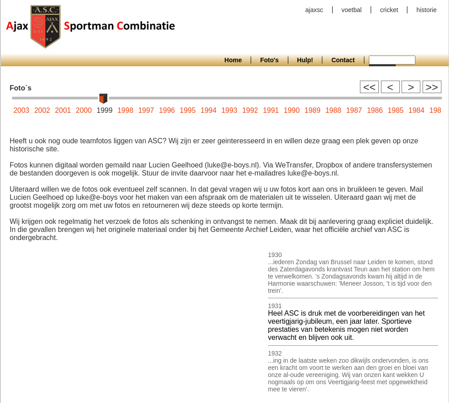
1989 (312, 110)
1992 (250, 110)
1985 (396, 110)
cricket (389, 9)
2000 (84, 110)
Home (233, 60)
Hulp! (305, 60)
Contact (343, 60)
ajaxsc (314, 9)
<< (369, 87)
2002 (42, 110)
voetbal (352, 9)
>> (431, 87)
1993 (229, 110)
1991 (271, 110)
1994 (209, 110)
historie (426, 9)
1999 (105, 110)
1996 (167, 110)
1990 (292, 110)
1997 (146, 110)
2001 (63, 110)
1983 (437, 110)
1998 (125, 110)
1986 (375, 110)
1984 (417, 110)
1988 (333, 110)
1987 (354, 110)
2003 (21, 110)
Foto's (269, 60)
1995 (188, 110)
